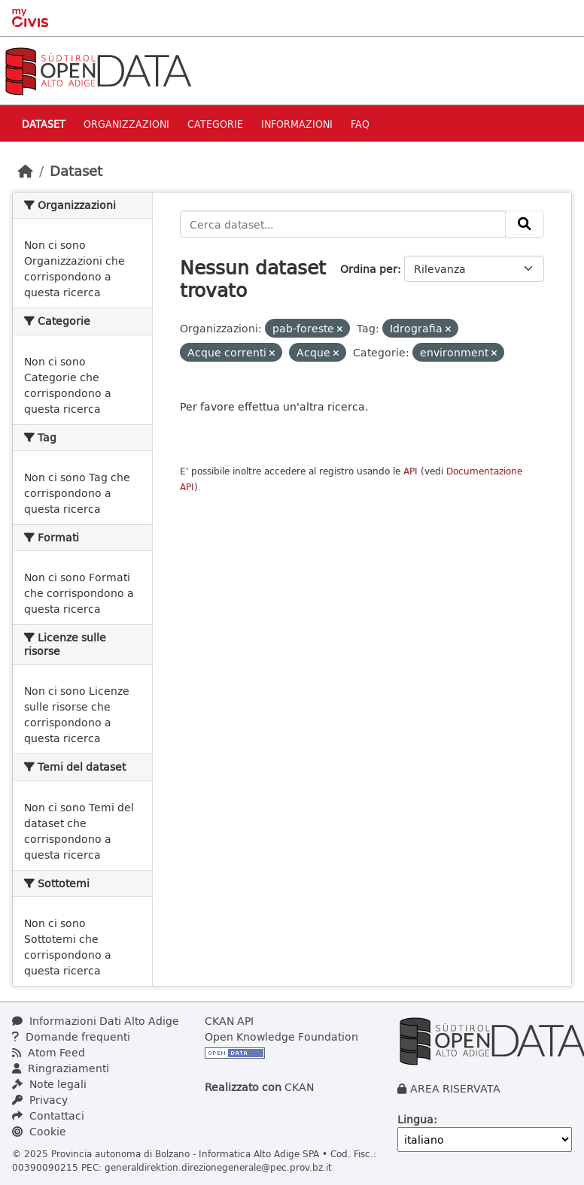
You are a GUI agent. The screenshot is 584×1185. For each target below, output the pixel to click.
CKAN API (229, 1021)
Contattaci (48, 1115)
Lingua (415, 1119)
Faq (360, 124)
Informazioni (297, 124)
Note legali (49, 1084)
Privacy (40, 1100)
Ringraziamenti (60, 1068)
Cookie (39, 1131)
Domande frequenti (71, 1036)
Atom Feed (48, 1052)
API (410, 471)
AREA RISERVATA (455, 1088)
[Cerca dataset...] (343, 224)
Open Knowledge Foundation (281, 1036)
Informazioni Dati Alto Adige (95, 1021)
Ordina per (368, 269)
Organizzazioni (126, 124)
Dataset (43, 124)
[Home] (25, 170)
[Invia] (524, 224)
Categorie (215, 124)
